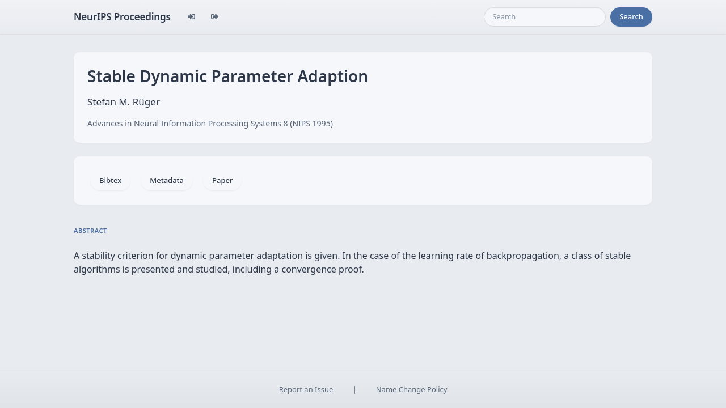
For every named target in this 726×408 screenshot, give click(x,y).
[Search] (545, 17)
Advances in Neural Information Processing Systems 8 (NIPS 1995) (210, 123)
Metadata (167, 180)
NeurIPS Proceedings (122, 16)
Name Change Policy (412, 389)
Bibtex (110, 180)
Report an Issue (306, 389)
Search (631, 16)
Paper (222, 180)
